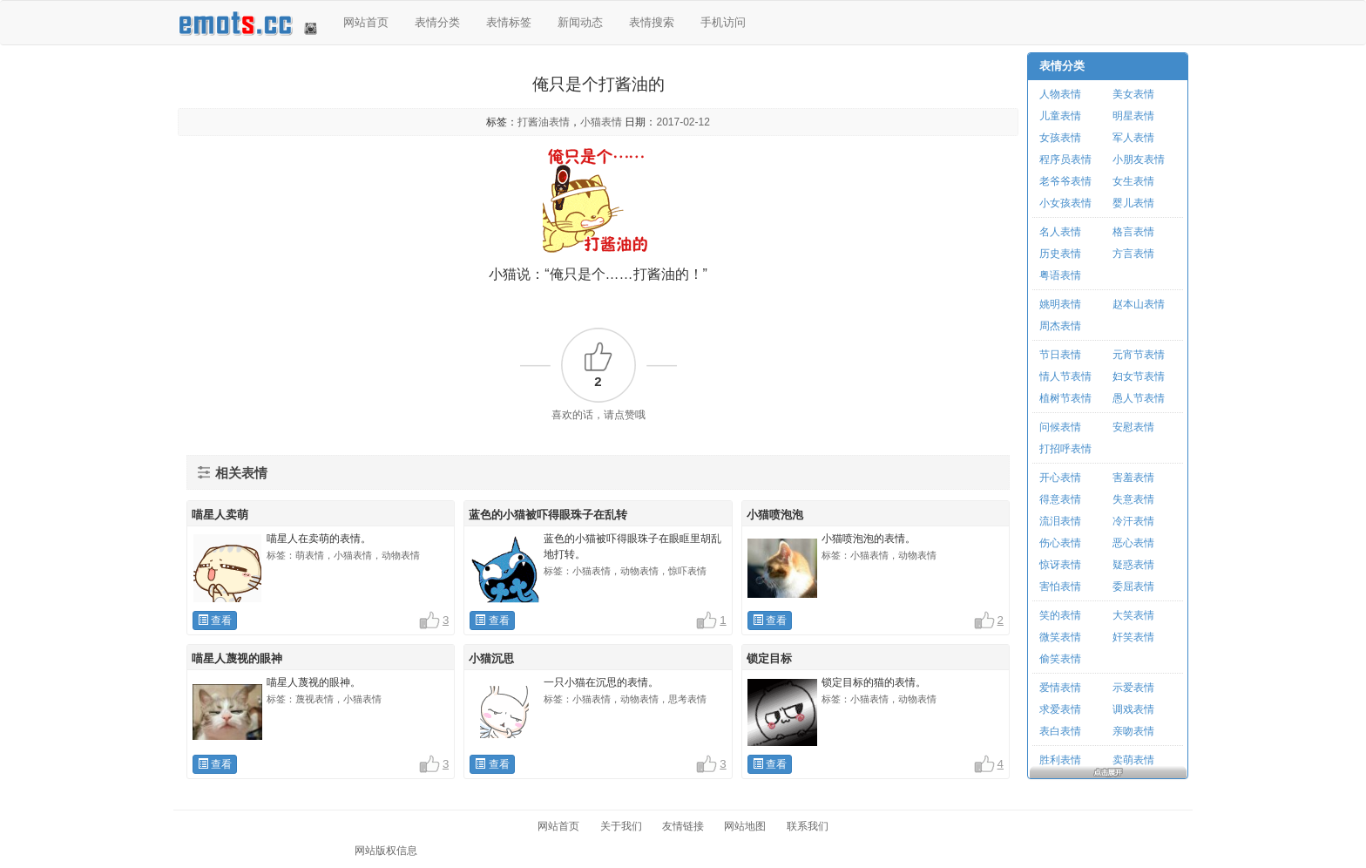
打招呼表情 (1065, 449)
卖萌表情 (1133, 760)
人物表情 (1060, 94)
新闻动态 (580, 22)
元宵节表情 (1138, 355)
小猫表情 (601, 122)
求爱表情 (1060, 709)
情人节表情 (1065, 376)
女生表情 (1133, 181)
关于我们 (621, 826)
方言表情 (1133, 254)
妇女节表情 (1138, 376)
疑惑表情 (1133, 565)
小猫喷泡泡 (775, 514)
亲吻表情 (1133, 731)
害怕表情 (1060, 586)
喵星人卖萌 (220, 514)
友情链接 (683, 826)
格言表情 (1133, 232)
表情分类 (437, 22)
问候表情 (1060, 427)
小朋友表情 (1138, 159)
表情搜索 (651, 22)
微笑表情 (1060, 637)
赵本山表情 (1138, 304)
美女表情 (1133, 94)
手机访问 (723, 22)
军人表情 (1133, 138)
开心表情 (1060, 477)
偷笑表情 (1060, 659)
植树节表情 (1065, 398)
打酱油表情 (543, 122)
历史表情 (1060, 254)
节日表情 (1060, 355)
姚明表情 (1060, 304)
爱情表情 (1060, 688)
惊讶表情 (1060, 565)
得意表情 (1060, 499)
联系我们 (807, 826)
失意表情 (1133, 499)
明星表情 (1133, 116)
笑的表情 (1060, 615)
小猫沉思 (491, 658)
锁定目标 (769, 658)
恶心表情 (1133, 543)
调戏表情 (1133, 709)
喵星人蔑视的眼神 (237, 658)
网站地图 (745, 826)
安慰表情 (1133, 427)
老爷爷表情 (1065, 181)
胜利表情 (1060, 760)
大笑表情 (1133, 615)
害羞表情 (1133, 477)
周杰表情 (1060, 326)
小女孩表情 (1065, 203)
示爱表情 (1133, 688)
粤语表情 (1060, 275)
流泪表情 (1060, 521)
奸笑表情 (1133, 637)
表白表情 (1060, 731)
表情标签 (508, 22)
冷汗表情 (1133, 521)
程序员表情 (1065, 159)
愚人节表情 (1138, 398)
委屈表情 (1133, 586)
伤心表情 (1060, 543)
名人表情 (1060, 232)
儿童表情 (1060, 116)
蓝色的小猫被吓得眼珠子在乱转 (548, 514)
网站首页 (366, 22)
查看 (215, 620)
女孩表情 (1060, 138)
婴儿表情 (1133, 203)
